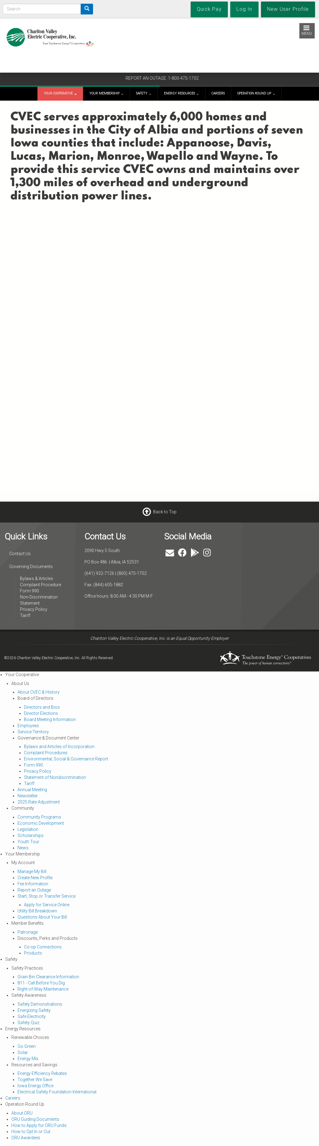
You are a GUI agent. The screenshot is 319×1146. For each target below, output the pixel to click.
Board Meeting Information (50, 719)
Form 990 (29, 590)
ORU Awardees (25, 1137)
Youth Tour (28, 841)
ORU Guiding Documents (35, 1119)
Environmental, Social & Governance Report (66, 758)
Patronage (28, 932)
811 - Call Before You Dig (41, 982)
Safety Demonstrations (40, 1004)
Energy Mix (28, 1058)
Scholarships (31, 835)
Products (33, 953)
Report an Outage (34, 890)
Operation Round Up (256, 93)
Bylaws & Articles (36, 578)
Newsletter (28, 795)
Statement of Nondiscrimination (55, 777)
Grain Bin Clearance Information (48, 976)
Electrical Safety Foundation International (57, 1091)
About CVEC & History (39, 692)
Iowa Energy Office (35, 1085)
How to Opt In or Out (30, 1131)
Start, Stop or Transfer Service (47, 896)
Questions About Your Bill (42, 917)
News (23, 847)
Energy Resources (181, 93)
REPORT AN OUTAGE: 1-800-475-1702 (162, 78)
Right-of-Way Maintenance (43, 989)
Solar (23, 1052)
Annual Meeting (32, 789)
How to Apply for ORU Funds (39, 1125)
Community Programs (39, 817)
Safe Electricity (32, 1016)
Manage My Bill (32, 871)
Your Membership (106, 93)
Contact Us (20, 553)
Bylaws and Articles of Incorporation (59, 746)
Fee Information (33, 883)
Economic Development (41, 823)
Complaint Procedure (40, 584)
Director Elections (41, 713)
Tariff (25, 615)
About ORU (22, 1113)
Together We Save (35, 1079)
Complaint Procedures (46, 752)
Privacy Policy (33, 609)
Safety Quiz (28, 1022)
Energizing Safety (34, 1010)
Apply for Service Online (46, 904)
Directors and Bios (42, 707)
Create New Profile (35, 877)
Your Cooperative (60, 93)
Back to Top (165, 511)
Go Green (27, 1046)
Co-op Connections (43, 946)
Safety (143, 93)
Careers (218, 93)
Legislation (28, 829)
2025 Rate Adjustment (39, 801)
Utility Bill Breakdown (37, 910)
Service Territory (33, 731)
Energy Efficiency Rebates (42, 1073)
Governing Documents (31, 566)
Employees (28, 725)
